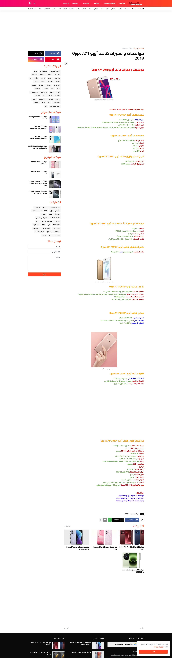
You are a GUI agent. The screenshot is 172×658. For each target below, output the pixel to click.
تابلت (34, 210)
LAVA (50, 95)
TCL (44, 95)
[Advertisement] (86, 29)
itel (46, 106)
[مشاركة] (66, 63)
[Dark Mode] (35, 3)
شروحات (66, 3)
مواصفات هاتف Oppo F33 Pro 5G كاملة (131, 548)
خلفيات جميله (43, 210)
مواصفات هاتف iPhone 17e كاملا (39, 163)
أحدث (141, 628)
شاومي (113, 8)
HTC (40, 8)
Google (37, 88)
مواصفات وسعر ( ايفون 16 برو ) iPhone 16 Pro (38, 192)
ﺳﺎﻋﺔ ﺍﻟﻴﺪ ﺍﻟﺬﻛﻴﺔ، (54, 214)
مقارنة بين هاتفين (41, 217)
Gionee (57, 95)
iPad (58, 92)
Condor (45, 88)
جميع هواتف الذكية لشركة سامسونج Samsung (37, 147)
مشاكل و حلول (55, 210)
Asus (43, 81)
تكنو (35, 8)
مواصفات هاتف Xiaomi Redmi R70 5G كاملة (77, 548)
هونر (90, 8)
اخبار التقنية (56, 224)
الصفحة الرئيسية (139, 49)
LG (30, 78)
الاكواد (57, 221)
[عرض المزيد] (101, 520)
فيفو (102, 8)
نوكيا (78, 8)
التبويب (86, 3)
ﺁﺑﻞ (49, 224)
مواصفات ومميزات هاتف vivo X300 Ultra (133, 571)
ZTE (60, 8)
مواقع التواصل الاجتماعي (44, 221)
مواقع (49, 231)
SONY (36, 81)
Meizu (34, 85)
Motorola (57, 78)
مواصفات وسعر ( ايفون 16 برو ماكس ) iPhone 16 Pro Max (38, 183)
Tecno (58, 81)
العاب (43, 224)
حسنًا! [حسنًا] (153, 651)
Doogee (41, 99)
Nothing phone (55, 106)
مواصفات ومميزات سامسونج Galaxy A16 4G (38, 137)
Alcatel (49, 85)
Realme (34, 74)
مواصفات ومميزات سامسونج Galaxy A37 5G (38, 127)
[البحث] (30, 3)
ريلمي (54, 8)
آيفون (119, 8)
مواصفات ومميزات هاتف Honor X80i (105, 548)
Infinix (43, 78)
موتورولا (71, 8)
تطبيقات (75, 3)
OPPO (127, 514)
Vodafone (56, 102)
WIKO (52, 92)
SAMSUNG (43, 71)
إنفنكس (84, 8)
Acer (43, 102)
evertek (50, 99)
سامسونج (126, 8)
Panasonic (34, 92)
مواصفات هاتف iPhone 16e (39, 172)
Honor (42, 74)
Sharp (58, 99)
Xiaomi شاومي (55, 71)
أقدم (67, 628)
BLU (58, 88)
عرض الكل (67, 526)
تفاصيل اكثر (159, 646)
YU (49, 102)
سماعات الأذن (40, 231)
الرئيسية (121, 3)
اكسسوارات (36, 228)
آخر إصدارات (46, 228)
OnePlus (47, 8)
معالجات (57, 231)
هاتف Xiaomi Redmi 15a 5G (81, 652)
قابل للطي (56, 228)
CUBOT (36, 102)
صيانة (44, 235)
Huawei (57, 74)
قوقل (65, 8)
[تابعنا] (31, 9)
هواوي (96, 8)
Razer (34, 99)
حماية (50, 235)
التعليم (58, 235)
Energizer (44, 92)
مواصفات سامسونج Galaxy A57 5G (37, 117)
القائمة (96, 3)
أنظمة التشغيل (55, 217)
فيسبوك (35, 224)
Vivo (35, 71)
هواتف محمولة (109, 3)
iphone (41, 85)
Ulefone (37, 95)
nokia (36, 78)
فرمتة (45, 207)
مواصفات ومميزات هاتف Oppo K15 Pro (40, 653)
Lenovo (50, 81)
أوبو (107, 8)
